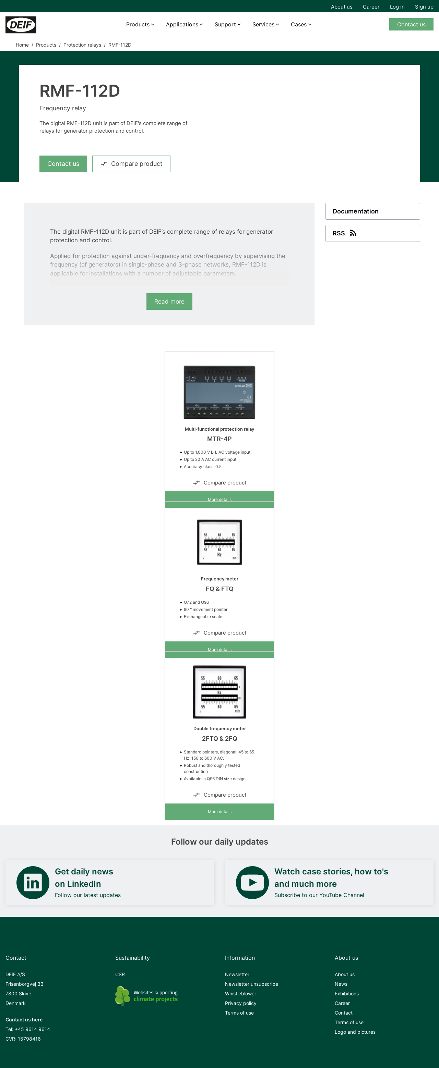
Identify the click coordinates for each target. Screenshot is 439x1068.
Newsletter (237, 974)
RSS (345, 232)
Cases (299, 24)
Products (138, 24)
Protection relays (82, 45)
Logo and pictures (355, 1032)
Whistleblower (240, 993)
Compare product (131, 164)
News (341, 984)
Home (22, 45)
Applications (182, 24)
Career (371, 6)
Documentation (356, 211)
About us (342, 6)
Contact (344, 1013)
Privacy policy (241, 1003)
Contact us (411, 24)
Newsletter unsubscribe (251, 984)
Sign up (424, 6)
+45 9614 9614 (32, 1029)
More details (220, 499)
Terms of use (239, 1013)
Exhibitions (347, 993)
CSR (120, 974)
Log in (397, 6)
